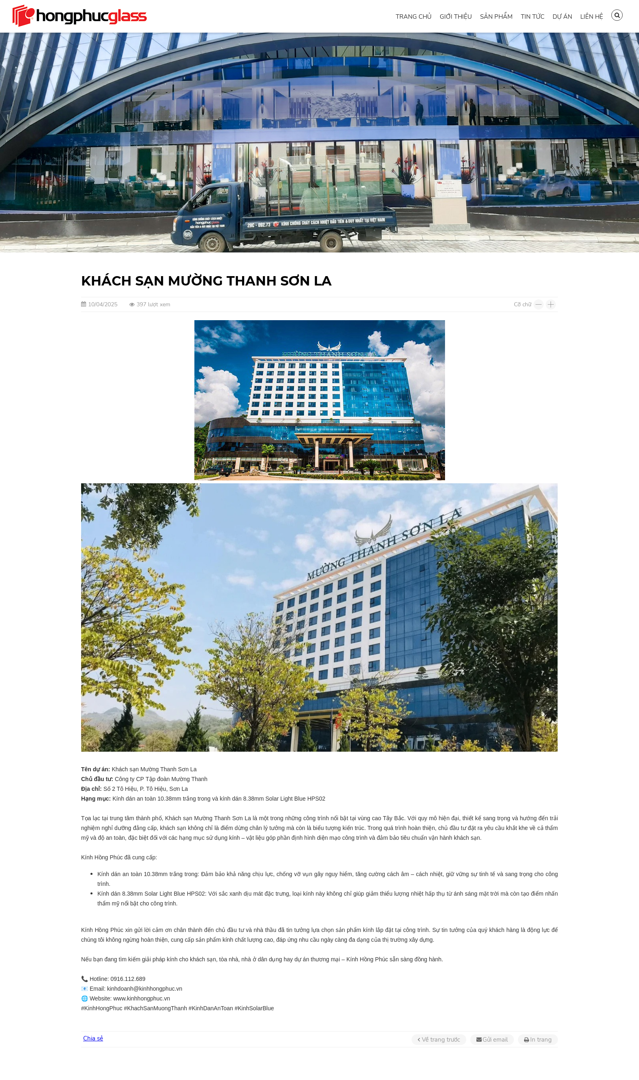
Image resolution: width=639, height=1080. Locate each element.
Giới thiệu (456, 17)
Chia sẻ (93, 1038)
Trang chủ (414, 17)
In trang (541, 1040)
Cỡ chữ (522, 304)
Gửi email (495, 1040)
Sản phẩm (496, 17)
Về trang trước (441, 1040)
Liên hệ (591, 17)
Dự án (562, 17)
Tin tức (532, 17)
